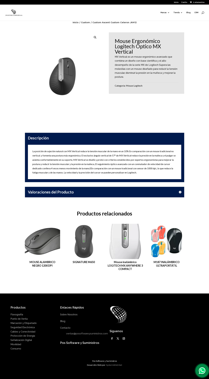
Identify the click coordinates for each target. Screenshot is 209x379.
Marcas (164, 13)
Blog (188, 13)
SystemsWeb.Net (114, 365)
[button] (95, 37)
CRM (196, 13)
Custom (85, 22)
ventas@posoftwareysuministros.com (87, 333)
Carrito (184, 2)
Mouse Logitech (134, 85)
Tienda (176, 13)
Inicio (176, 2)
